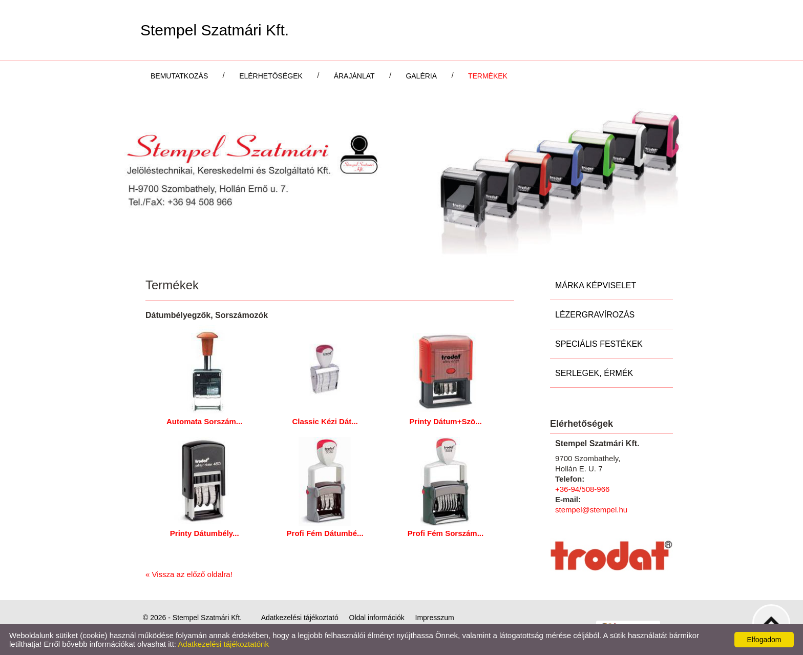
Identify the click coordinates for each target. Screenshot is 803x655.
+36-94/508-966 (582, 489)
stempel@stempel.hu (591, 509)
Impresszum (434, 617)
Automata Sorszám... (204, 421)
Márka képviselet (595, 285)
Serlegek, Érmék (594, 373)
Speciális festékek (599, 344)
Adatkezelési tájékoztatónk (223, 644)
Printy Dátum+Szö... (445, 421)
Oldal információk (377, 617)
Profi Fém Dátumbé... (325, 533)
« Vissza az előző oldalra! (189, 574)
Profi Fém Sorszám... (445, 533)
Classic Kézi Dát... (324, 421)
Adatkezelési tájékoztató (300, 617)
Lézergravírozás (595, 314)
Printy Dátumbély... (204, 533)
